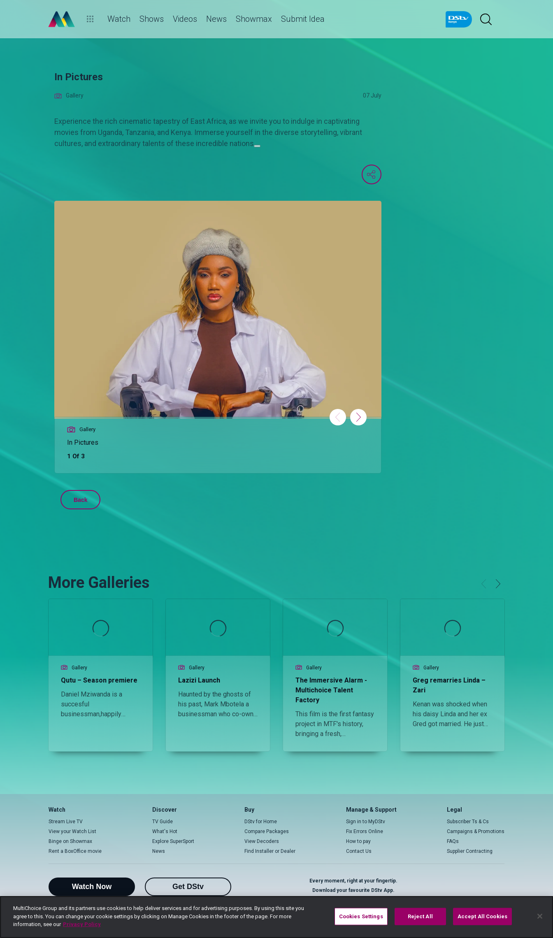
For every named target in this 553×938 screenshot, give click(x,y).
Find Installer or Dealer (269, 851)
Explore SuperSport (173, 841)
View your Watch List (72, 831)
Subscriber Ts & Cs (468, 821)
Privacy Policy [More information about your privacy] (82, 924)
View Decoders (261, 841)
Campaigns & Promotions (475, 831)
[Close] (540, 916)
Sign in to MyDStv (365, 821)
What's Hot (164, 831)
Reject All (420, 916)
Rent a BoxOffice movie (75, 851)
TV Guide (162, 821)
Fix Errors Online (364, 831)
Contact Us (359, 851)
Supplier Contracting (470, 851)
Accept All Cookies (482, 916)
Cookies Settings (361, 916)
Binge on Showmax (70, 841)
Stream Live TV (66, 821)
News (158, 851)
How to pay (358, 841)
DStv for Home (260, 821)
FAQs (453, 841)
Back (80, 500)
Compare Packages (266, 831)
